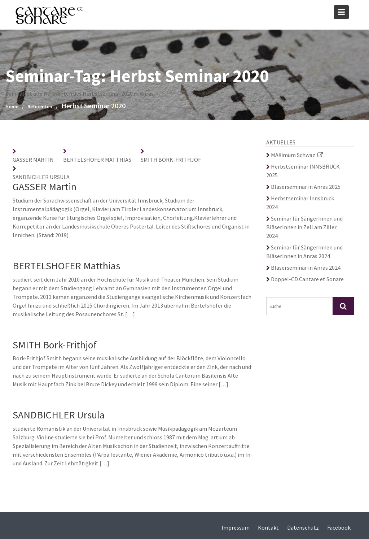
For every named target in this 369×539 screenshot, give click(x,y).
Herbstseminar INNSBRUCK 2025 (303, 171)
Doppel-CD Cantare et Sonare (305, 279)
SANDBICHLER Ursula (41, 177)
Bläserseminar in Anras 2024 (303, 267)
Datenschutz (303, 527)
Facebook (339, 527)
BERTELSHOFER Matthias (97, 159)
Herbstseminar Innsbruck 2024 (300, 202)
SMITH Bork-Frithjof (171, 159)
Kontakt (268, 527)
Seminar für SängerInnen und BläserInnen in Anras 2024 (304, 252)
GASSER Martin (33, 159)
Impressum (235, 527)
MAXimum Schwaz (294, 154)
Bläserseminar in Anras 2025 (303, 186)
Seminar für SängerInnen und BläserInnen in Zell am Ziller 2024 (304, 227)
